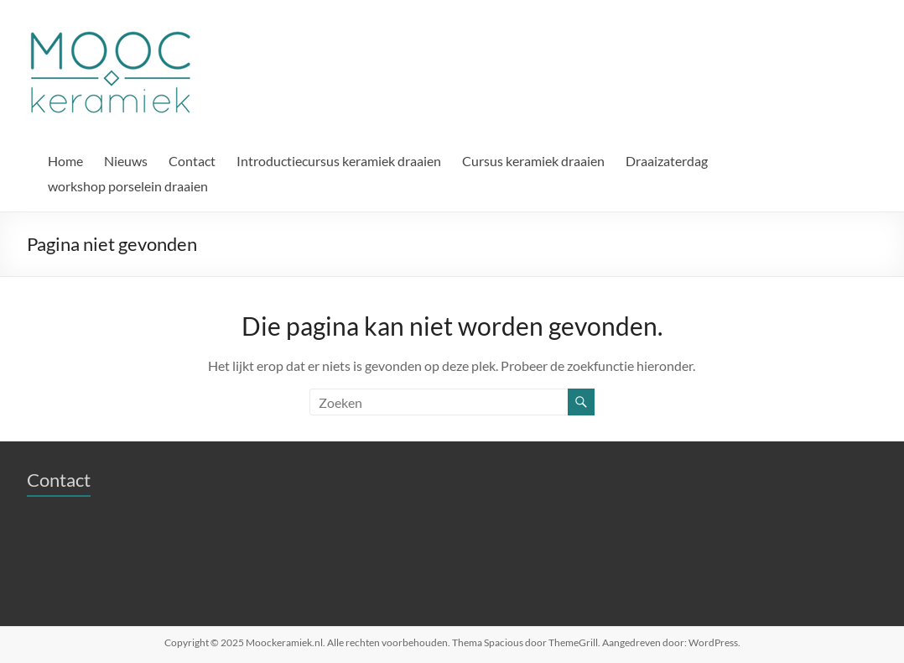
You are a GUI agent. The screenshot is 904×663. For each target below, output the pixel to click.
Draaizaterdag (667, 161)
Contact (192, 161)
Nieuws (126, 161)
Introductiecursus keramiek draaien (338, 161)
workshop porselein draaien (128, 186)
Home (65, 161)
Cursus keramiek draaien (533, 161)
